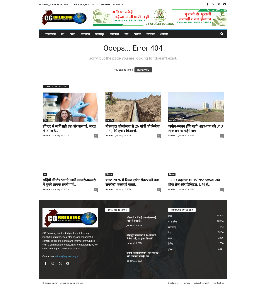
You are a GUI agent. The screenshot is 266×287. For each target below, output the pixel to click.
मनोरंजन (150, 34)
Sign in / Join (81, 4)
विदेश (72, 34)
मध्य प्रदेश (114, 34)
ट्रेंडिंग (45, 120)
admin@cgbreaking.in (67, 256)
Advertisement (201, 282)
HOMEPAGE (143, 70)
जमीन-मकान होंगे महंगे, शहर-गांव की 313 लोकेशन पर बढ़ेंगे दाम (195, 128)
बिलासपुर (99, 34)
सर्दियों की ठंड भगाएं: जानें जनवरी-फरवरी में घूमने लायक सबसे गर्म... (69, 182)
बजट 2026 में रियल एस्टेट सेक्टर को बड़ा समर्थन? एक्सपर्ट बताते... (132, 182)
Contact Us (218, 282)
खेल (126, 34)
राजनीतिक (50, 34)
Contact (118, 4)
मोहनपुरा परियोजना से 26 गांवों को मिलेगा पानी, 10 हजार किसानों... (132, 128)
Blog (95, 4)
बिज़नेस (137, 34)
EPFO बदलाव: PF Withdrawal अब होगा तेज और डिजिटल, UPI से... (194, 182)
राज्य (170, 216)
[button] (222, 34)
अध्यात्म (164, 34)
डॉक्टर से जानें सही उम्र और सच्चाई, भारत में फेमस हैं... (69, 128)
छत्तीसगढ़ (85, 34)
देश (62, 34)
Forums (105, 4)
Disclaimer (173, 282)
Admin (46, 135)
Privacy (186, 282)
